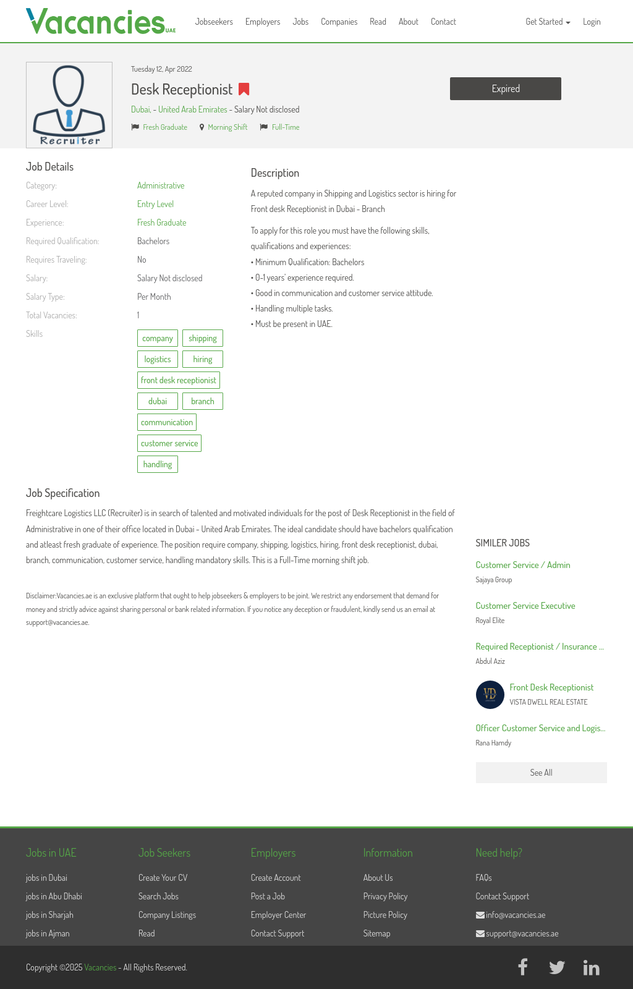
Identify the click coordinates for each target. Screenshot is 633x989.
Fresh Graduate (165, 127)
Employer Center (279, 914)
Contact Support (278, 933)
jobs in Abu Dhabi (54, 896)
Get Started (548, 21)
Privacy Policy (385, 896)
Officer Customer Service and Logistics (544, 728)
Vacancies (101, 967)
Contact (443, 21)
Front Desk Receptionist (552, 687)
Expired (506, 88)
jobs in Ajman (48, 933)
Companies (339, 21)
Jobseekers (214, 21)
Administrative (160, 185)
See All (541, 772)
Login (592, 21)
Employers (263, 21)
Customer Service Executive (526, 605)
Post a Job (268, 896)
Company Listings (167, 914)
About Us (378, 877)
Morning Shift (228, 127)
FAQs (484, 877)
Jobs (300, 21)
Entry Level (155, 203)
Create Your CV (162, 877)
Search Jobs (158, 896)
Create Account (276, 877)
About (408, 21)
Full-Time (286, 127)
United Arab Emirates (192, 109)
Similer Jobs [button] (503, 543)
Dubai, (142, 109)
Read (378, 21)
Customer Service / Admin (523, 565)
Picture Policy (385, 914)
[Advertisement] (542, 346)
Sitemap (377, 933)
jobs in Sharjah (50, 914)
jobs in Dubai (46, 877)
